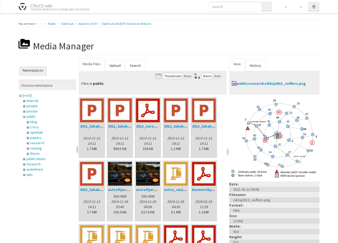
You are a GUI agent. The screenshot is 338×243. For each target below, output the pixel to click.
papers (35, 137)
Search (135, 65)
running (36, 148)
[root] (27, 95)
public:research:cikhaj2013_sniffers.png (271, 83)
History (255, 65)
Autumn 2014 (88, 24)
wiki (29, 174)
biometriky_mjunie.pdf (212, 189)
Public (52, 24)
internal (32, 100)
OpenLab (67, 24)
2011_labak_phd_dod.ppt (103, 126)
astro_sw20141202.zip (183, 189)
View (237, 64)
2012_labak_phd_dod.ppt (215, 126)
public (31, 116)
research (37, 143)
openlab (36, 132)
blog (33, 121)
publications (36, 158)
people (32, 106)
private (32, 111)
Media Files (92, 64)
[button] (283, 6)
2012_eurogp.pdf (151, 126)
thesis (35, 153)
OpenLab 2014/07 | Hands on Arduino (126, 24)
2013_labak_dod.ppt (98, 189)
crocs (34, 127)
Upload (115, 65)
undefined (34, 169)
